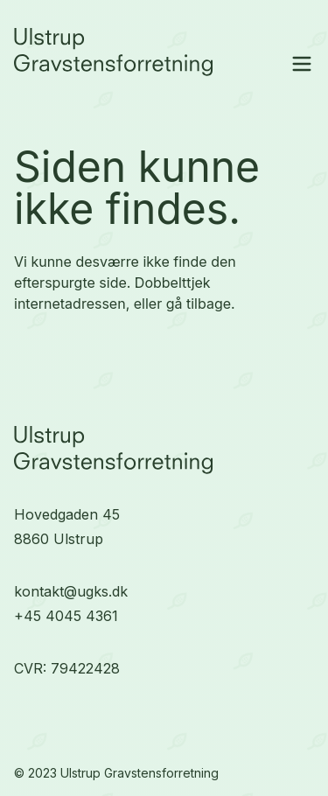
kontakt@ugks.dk (71, 591)
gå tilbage (198, 303)
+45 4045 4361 (66, 616)
